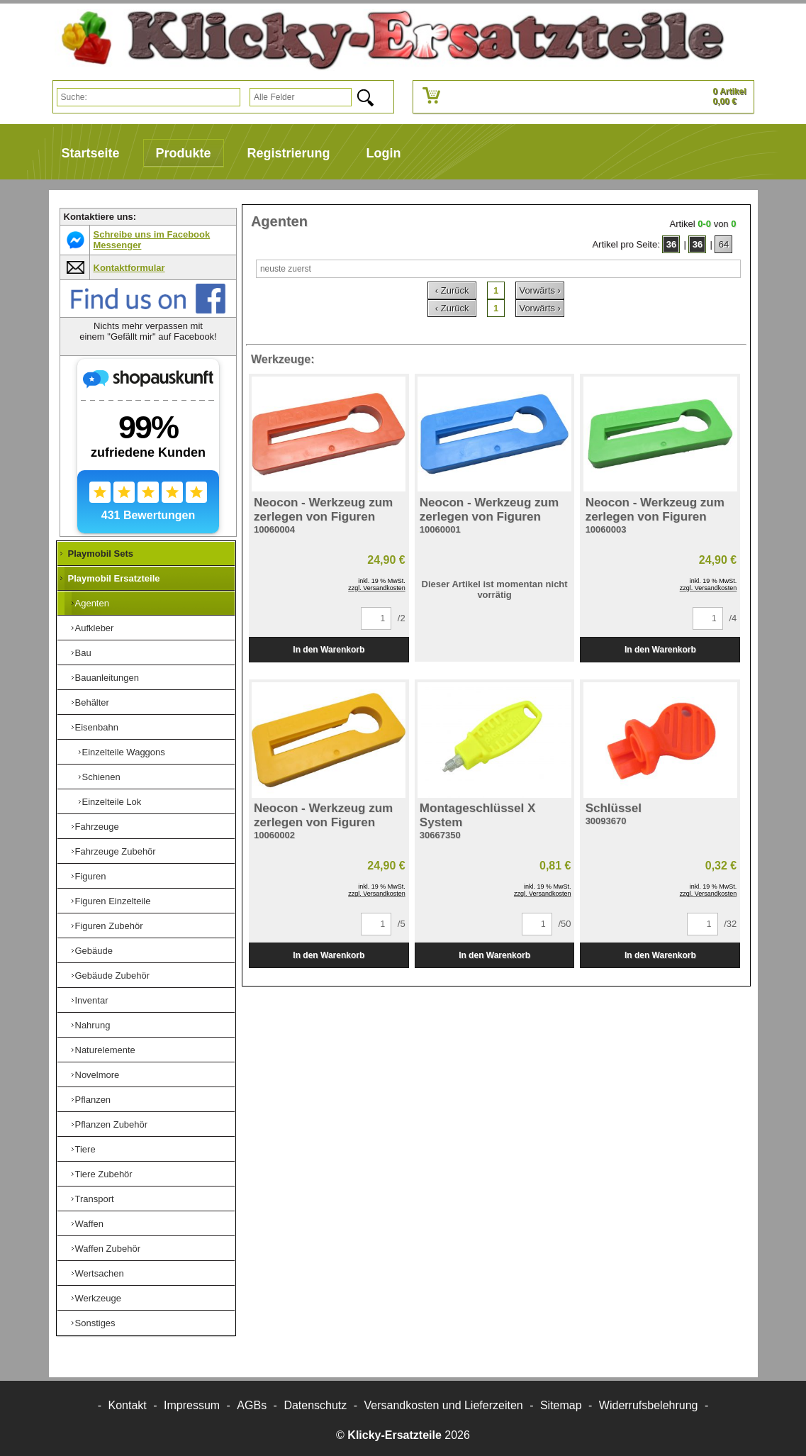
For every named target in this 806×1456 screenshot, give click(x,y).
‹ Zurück (452, 290)
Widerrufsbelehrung (648, 1405)
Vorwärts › (540, 290)
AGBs (252, 1405)
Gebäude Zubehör (112, 975)
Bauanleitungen (107, 677)
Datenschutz (315, 1405)
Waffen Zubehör (108, 1248)
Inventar (91, 1000)
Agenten (92, 603)
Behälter (92, 702)
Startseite (91, 153)
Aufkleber (94, 628)
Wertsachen (99, 1273)
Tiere (85, 1149)
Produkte (183, 153)
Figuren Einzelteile (113, 901)
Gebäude (94, 950)
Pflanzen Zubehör (111, 1124)
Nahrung (93, 1025)
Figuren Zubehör (109, 926)
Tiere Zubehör (104, 1174)
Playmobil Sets (100, 553)
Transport (94, 1199)
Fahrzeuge (97, 826)
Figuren (90, 876)
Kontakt (127, 1405)
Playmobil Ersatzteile (114, 578)
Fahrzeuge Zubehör (115, 851)
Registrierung (288, 153)
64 (724, 244)
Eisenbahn (96, 727)
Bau (83, 653)
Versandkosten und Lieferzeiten (443, 1405)
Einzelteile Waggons (123, 752)
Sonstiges (95, 1323)
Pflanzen (93, 1099)
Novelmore (97, 1074)
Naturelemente (105, 1050)
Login (383, 153)
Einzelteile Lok (112, 801)
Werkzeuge (98, 1298)
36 (671, 244)
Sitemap (561, 1405)
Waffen (89, 1223)
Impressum (192, 1405)
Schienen (101, 777)
